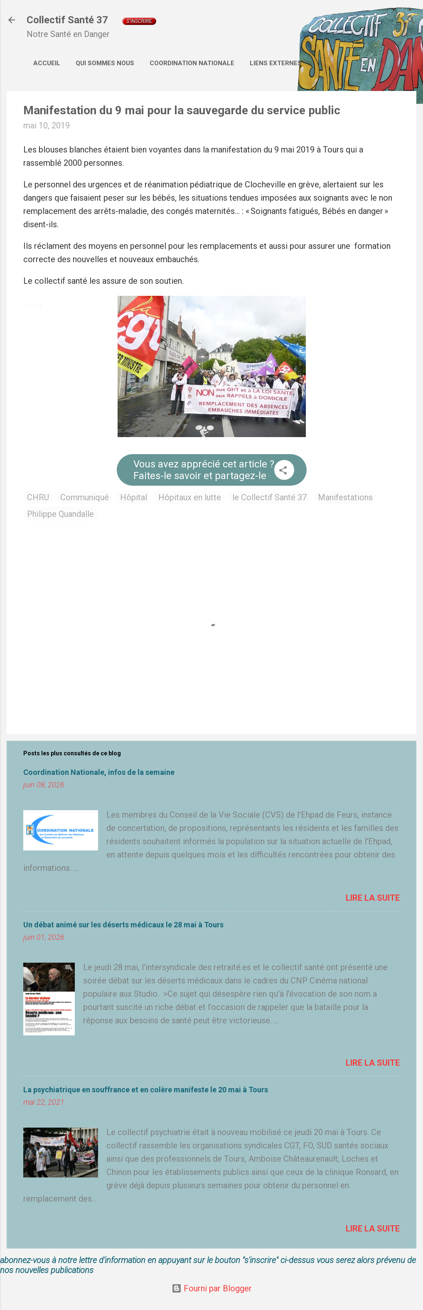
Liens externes (276, 63)
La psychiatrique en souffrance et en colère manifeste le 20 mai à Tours (145, 1089)
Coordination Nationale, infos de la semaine (99, 772)
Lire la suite (373, 898)
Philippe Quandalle (60, 514)
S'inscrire (139, 21)
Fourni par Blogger (212, 1288)
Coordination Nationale (192, 63)
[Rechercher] (411, 21)
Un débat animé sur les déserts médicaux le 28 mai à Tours (123, 924)
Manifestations (345, 497)
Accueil (46, 63)
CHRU (38, 497)
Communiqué (84, 497)
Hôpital (133, 497)
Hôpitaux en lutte (189, 497)
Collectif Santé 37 (67, 20)
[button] (283, 471)
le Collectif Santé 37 (269, 497)
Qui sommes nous (105, 63)
